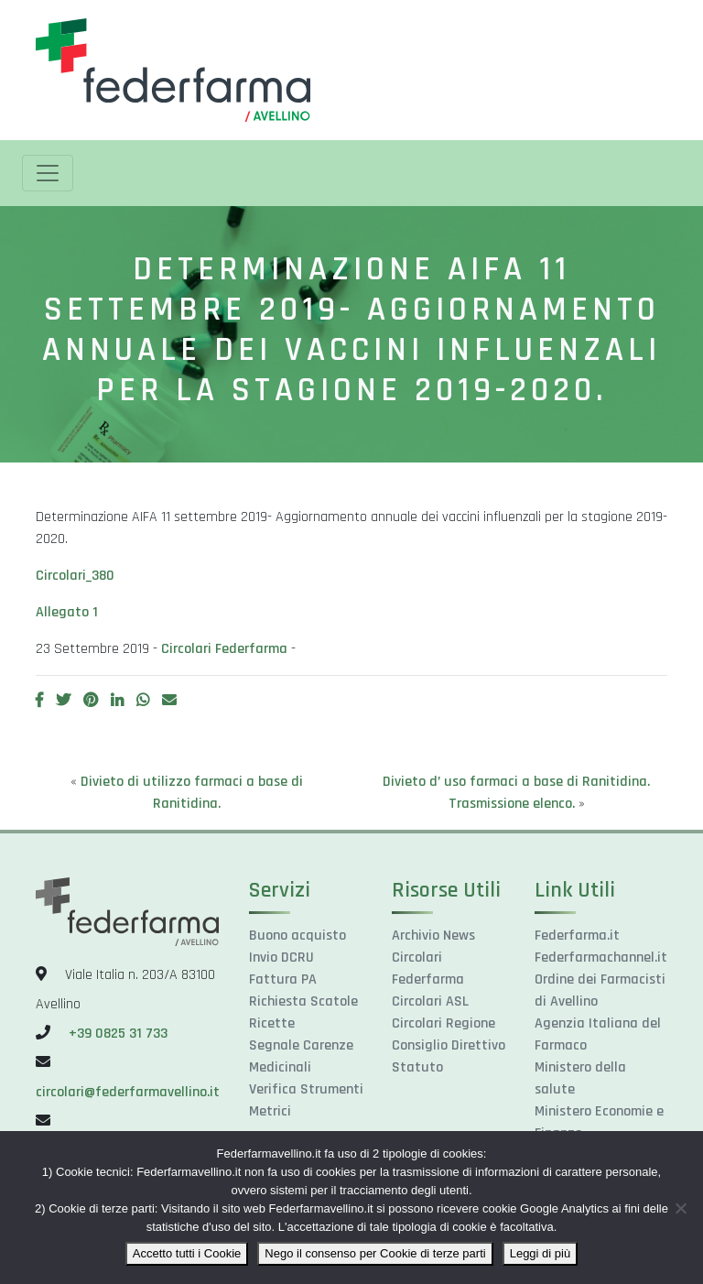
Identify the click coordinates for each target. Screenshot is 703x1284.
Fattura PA (283, 979)
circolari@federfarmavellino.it (128, 1092)
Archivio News (433, 935)
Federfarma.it (577, 935)
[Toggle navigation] (47, 173)
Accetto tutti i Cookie (187, 1253)
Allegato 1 (67, 612)
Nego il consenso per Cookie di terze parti (375, 1253)
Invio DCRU (281, 957)
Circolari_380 (75, 575)
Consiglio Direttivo (448, 1045)
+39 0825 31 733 (118, 1033)
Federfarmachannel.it (601, 957)
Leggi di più (540, 1253)
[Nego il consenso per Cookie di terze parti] (680, 1208)
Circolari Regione (443, 1023)
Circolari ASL (430, 1001)
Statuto (417, 1067)
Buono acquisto (297, 935)
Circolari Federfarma (224, 648)
